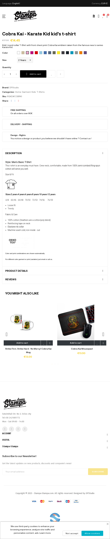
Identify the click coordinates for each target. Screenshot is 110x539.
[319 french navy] (67, 52)
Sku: (4, 96)
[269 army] (54, 52)
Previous (6, 334)
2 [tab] (55, 364)
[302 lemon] (58, 52)
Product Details (16, 271)
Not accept (72, 533)
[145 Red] (36, 52)
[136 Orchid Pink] (27, 52)
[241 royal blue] (45, 52)
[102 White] (18, 52)
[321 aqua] (71, 52)
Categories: (8, 92)
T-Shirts (41, 92)
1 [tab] (52, 364)
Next (103, 334)
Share (11, 101)
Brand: (5, 87)
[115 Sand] (22, 52)
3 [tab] (57, 364)
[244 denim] (49, 52)
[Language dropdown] (16, 3)
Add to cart (33, 73)
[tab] (55, 153)
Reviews (10, 279)
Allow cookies (92, 533)
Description (13, 153)
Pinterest (18, 101)
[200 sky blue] (40, 52)
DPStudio (14, 87)
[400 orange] (80, 52)
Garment (26, 92)
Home (18, 92)
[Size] (25, 60)
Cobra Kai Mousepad (82, 348)
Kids (34, 92)
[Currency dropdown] (104, 3)
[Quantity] (10, 74)
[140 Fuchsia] (31, 52)
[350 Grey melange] (76, 52)
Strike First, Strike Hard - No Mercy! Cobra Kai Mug (28, 350)
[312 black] (63, 52)
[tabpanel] (28, 332)
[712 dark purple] (85, 52)
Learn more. (45, 533)
